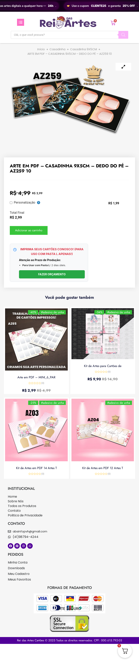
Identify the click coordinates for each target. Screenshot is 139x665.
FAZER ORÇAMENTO (52, 274)
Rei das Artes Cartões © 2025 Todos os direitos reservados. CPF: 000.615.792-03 (69, 640)
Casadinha (57, 49)
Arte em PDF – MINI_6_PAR (36, 377)
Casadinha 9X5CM (83, 49)
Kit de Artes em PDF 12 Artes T (102, 468)
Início (41, 49)
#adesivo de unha (52, 312)
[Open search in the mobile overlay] (69, 35)
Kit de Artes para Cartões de (102, 366)
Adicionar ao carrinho (28, 230)
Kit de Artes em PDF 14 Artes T (36, 468)
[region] (69, 6)
